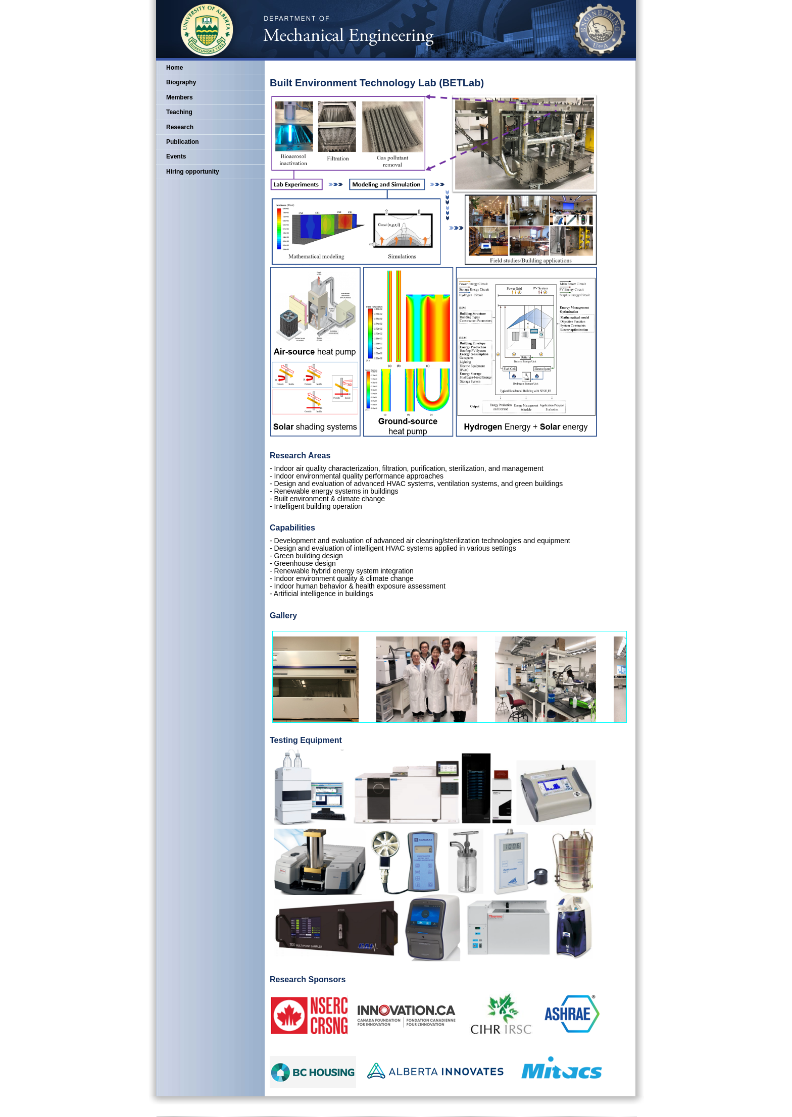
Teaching (179, 112)
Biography (181, 82)
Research (179, 127)
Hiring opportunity (192, 171)
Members (179, 97)
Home (174, 67)
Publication (182, 141)
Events (176, 156)
